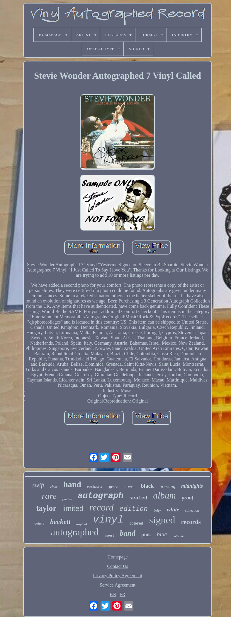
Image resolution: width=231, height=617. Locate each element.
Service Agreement (117, 584)
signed (162, 520)
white (173, 509)
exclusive (95, 486)
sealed (138, 498)
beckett (60, 521)
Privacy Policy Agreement (117, 575)
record (101, 507)
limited (72, 508)
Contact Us (117, 566)
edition (134, 509)
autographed (75, 532)
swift (38, 485)
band (127, 533)
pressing (167, 486)
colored (136, 523)
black (147, 486)
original (81, 524)
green (114, 486)
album (164, 495)
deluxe (39, 523)
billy (157, 510)
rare (49, 496)
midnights (192, 486)
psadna (67, 499)
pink (146, 534)
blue (162, 534)
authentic (178, 536)
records (191, 521)
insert (109, 535)
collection (192, 510)
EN (113, 594)
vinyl (108, 520)
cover (130, 486)
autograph (100, 496)
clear (53, 487)
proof (187, 498)
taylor (46, 508)
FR (122, 594)
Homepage (117, 556)
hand (72, 484)
